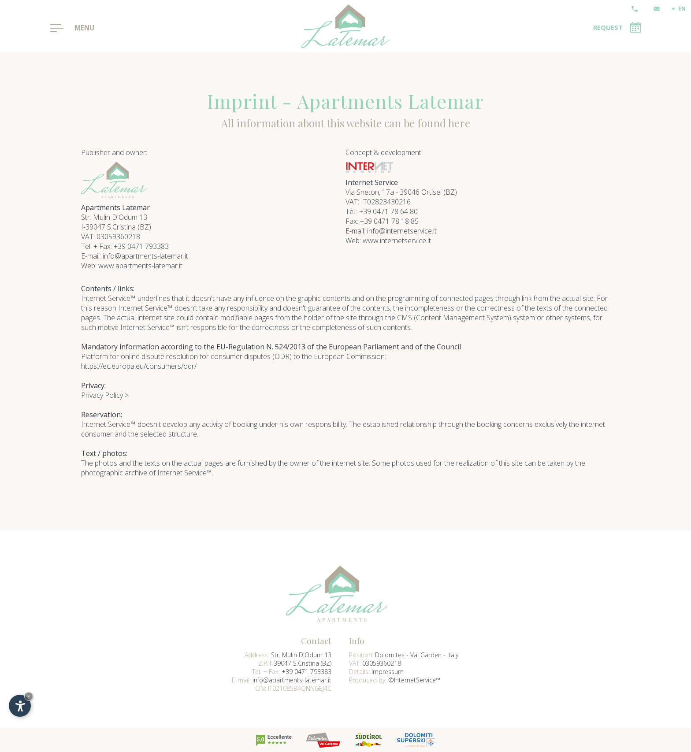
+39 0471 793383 (306, 671)
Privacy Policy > (105, 395)
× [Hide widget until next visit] (28, 696)
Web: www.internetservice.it (388, 240)
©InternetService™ (414, 680)
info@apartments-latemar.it (292, 680)
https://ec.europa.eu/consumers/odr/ (139, 366)
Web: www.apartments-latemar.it (131, 265)
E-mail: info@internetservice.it (391, 231)
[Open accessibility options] (20, 706)
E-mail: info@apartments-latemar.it (134, 256)
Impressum (388, 671)
